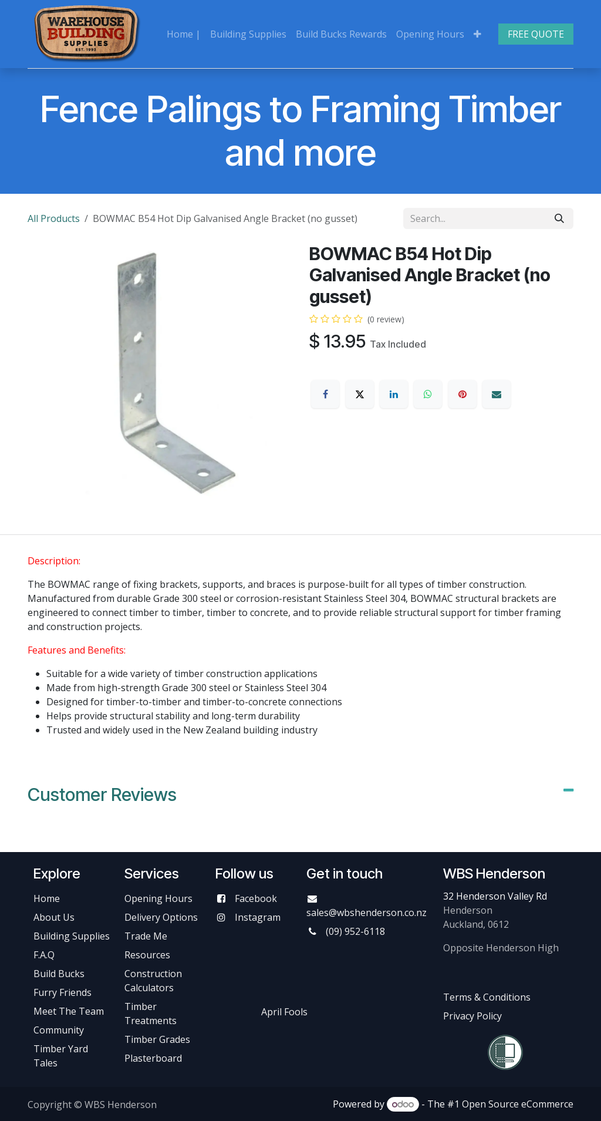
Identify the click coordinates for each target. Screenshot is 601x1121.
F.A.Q (44, 954)
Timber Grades (157, 1039)
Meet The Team (68, 1011)
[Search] (559, 218)
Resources (147, 954)
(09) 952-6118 (355, 931)
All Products (54, 218)
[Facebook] (325, 394)
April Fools (284, 1011)
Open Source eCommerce (517, 1104)
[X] (360, 394)
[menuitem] (183, 34)
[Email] (496, 394)
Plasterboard (153, 1058)
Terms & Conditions (487, 997)
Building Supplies (71, 936)
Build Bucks (59, 973)
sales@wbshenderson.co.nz (366, 912)
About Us (54, 917)
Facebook (256, 898)
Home (46, 898)
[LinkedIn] (394, 394)
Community (58, 1030)
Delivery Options (161, 917)
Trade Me (145, 936)
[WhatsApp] (428, 394)
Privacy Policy (472, 1015)
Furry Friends (63, 992)
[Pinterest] (462, 394)
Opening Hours (158, 898)
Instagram (258, 917)
